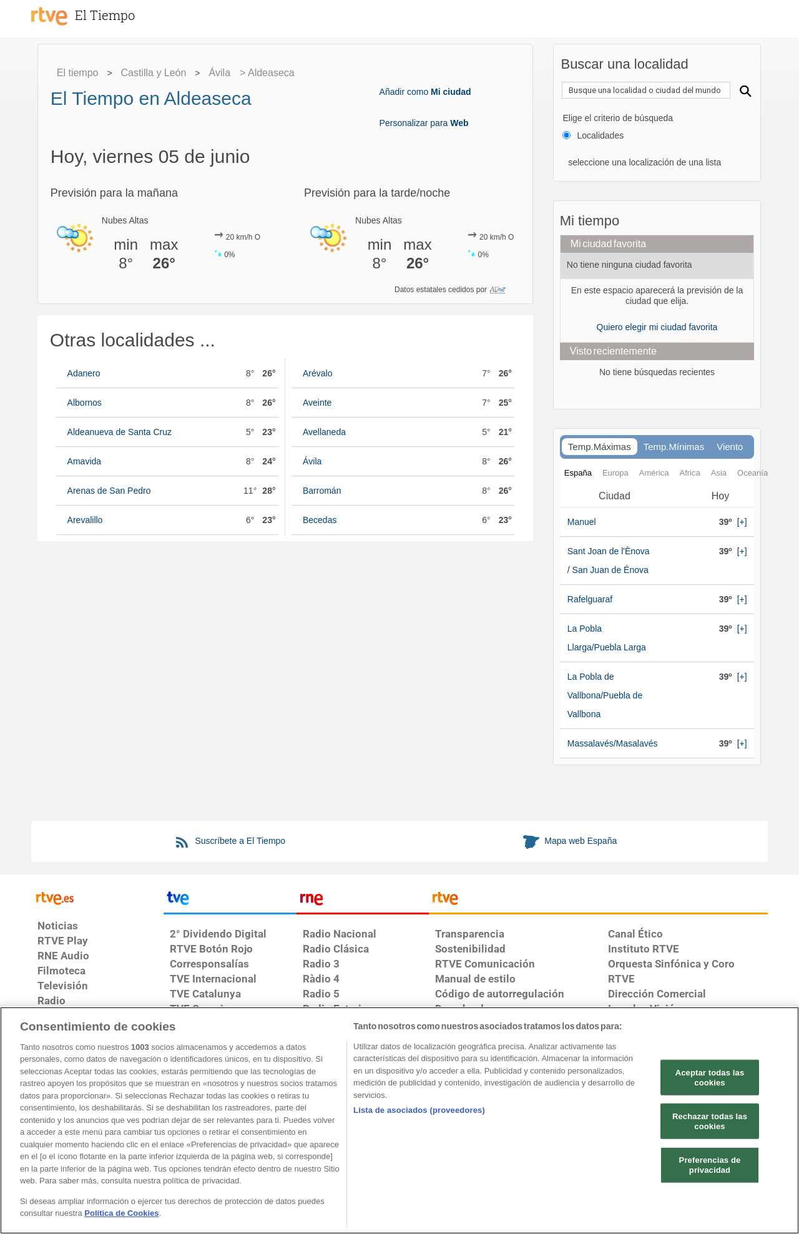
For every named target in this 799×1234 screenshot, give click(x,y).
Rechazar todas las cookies (709, 1121)
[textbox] (646, 90)
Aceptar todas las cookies (710, 1077)
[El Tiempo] (118, 15)
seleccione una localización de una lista (643, 162)
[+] (742, 522)
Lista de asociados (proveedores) (419, 1110)
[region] (399, 1120)
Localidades (600, 135)
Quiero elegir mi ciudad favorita (657, 327)
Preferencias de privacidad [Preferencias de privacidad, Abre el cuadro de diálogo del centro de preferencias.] (710, 1165)
